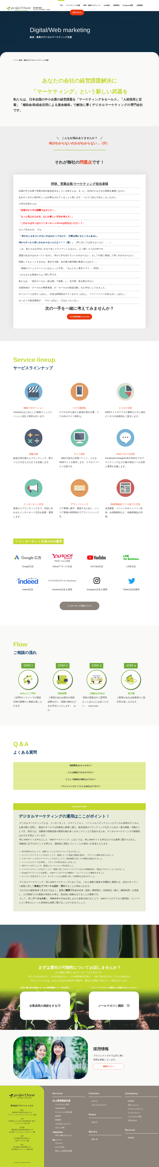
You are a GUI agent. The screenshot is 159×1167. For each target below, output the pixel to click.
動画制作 (58, 1120)
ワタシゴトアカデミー (99, 1105)
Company (131, 1093)
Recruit (130, 1130)
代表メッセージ (133, 1105)
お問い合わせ (77, 12)
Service (57, 1093)
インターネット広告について (79, 606)
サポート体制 (59, 1127)
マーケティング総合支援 (63, 1112)
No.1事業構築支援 (61, 1100)
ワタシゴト (59, 1143)
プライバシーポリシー (135, 1109)
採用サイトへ (108, 1066)
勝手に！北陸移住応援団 (63, 1151)
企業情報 (139, 5)
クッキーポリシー (134, 1112)
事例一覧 (94, 1139)
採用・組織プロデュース (91, 5)
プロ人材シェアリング (63, 1123)
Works (93, 1131)
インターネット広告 (62, 1104)
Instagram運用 (128, 5)
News (92, 1114)
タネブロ (94, 1101)
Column (94, 1093)
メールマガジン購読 (114, 1005)
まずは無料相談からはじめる (79, 317)
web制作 (107, 5)
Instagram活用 (60, 1108)
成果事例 (116, 5)
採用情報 (63, 12)
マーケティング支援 (73, 5)
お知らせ (94, 1122)
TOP (61, 5)
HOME (15, 60)
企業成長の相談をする (45, 1005)
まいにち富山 (59, 1147)
